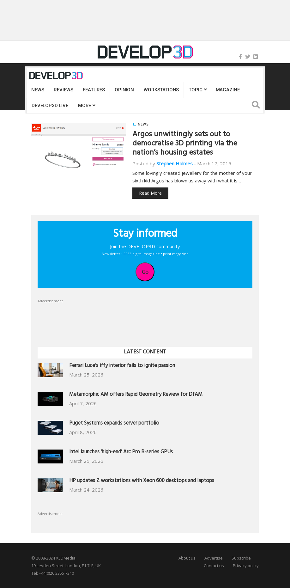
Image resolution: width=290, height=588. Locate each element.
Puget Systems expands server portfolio (114, 424)
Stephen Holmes (174, 163)
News (37, 90)
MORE (84, 105)
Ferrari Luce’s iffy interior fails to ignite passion (122, 366)
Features (94, 90)
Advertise (213, 558)
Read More (150, 193)
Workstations (161, 90)
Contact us (214, 565)
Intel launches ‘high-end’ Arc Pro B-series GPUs (121, 452)
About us (187, 558)
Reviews (63, 90)
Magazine (228, 90)
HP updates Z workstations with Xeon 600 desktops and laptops (141, 481)
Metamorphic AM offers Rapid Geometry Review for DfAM (135, 395)
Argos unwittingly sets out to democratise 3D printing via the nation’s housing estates (184, 144)
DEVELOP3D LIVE (50, 105)
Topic (195, 90)
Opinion (124, 90)
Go (145, 271)
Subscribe (241, 558)
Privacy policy (246, 565)
